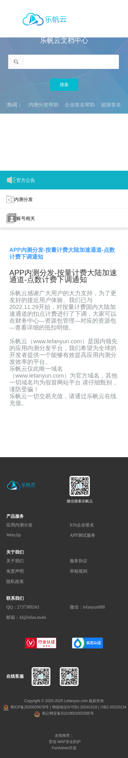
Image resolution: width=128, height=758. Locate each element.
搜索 (64, 84)
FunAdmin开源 (64, 748)
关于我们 (15, 561)
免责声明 (15, 571)
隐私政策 (15, 581)
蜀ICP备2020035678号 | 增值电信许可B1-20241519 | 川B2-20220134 (64, 707)
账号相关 (20, 218)
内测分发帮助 (43, 104)
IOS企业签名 (82, 525)
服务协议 (78, 561)
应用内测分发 (19, 525)
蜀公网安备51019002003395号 (64, 713)
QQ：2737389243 (22, 607)
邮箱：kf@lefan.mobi (26, 617)
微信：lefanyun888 (87, 607)
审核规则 (78, 571)
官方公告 (20, 180)
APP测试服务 (82, 535)
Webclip (13, 535)
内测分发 (19, 199)
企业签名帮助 (80, 104)
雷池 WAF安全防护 (65, 742)
